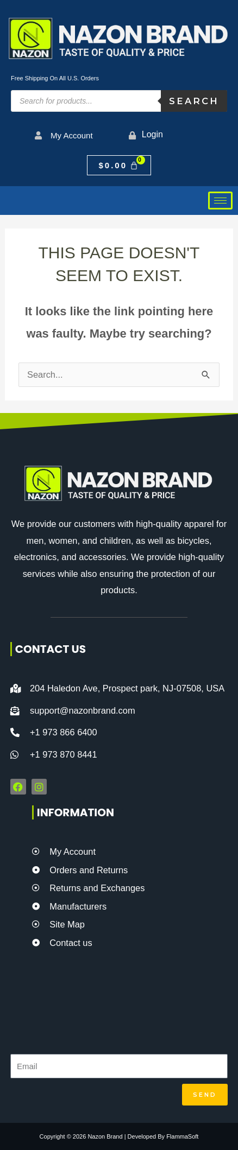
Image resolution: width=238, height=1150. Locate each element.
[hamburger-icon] (220, 200)
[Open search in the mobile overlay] (119, 101)
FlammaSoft (182, 1136)
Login (152, 134)
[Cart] (119, 165)
